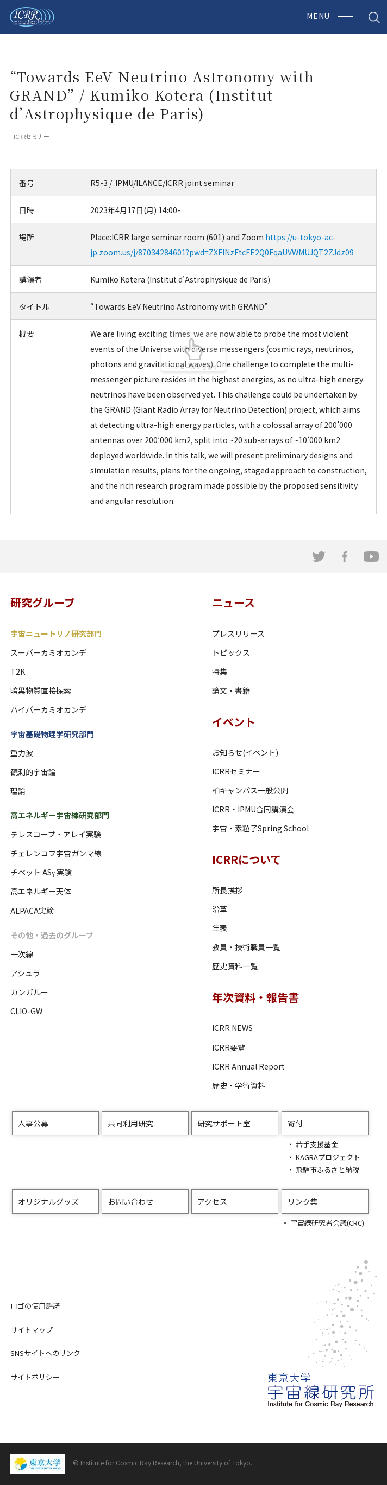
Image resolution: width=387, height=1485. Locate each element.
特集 (219, 671)
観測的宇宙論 (33, 771)
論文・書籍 (231, 690)
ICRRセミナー (236, 771)
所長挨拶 (227, 890)
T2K (17, 671)
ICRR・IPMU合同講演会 (253, 809)
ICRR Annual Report (248, 1066)
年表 (219, 928)
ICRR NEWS (232, 1027)
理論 (18, 790)
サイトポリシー (35, 1377)
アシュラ (25, 973)
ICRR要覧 (228, 1047)
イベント (233, 721)
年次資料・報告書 (255, 997)
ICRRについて (246, 859)
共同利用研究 (130, 1123)
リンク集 (303, 1201)
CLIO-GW (26, 1011)
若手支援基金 (317, 1144)
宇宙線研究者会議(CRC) (327, 1223)
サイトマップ (31, 1329)
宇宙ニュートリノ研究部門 (56, 633)
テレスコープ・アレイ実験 (55, 834)
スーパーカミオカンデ (48, 652)
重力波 (21, 752)
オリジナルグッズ (48, 1201)
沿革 (219, 909)
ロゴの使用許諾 (35, 1306)
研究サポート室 (224, 1123)
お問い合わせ (130, 1201)
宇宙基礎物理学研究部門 (52, 733)
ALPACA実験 (32, 910)
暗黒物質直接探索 (40, 690)
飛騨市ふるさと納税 (327, 1169)
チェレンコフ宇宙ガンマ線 (56, 853)
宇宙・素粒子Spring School (260, 828)
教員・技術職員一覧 (246, 947)
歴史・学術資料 (238, 1085)
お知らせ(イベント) (245, 752)
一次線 (21, 954)
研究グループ (42, 602)
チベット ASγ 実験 (41, 872)
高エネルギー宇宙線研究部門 (59, 815)
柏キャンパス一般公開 (250, 790)
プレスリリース (238, 633)
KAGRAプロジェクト (328, 1157)
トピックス (231, 652)
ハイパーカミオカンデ (48, 709)
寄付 (295, 1123)
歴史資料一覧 (235, 966)
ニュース (233, 602)
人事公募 (33, 1123)
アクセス (212, 1201)
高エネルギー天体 (40, 891)
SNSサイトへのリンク (45, 1353)
